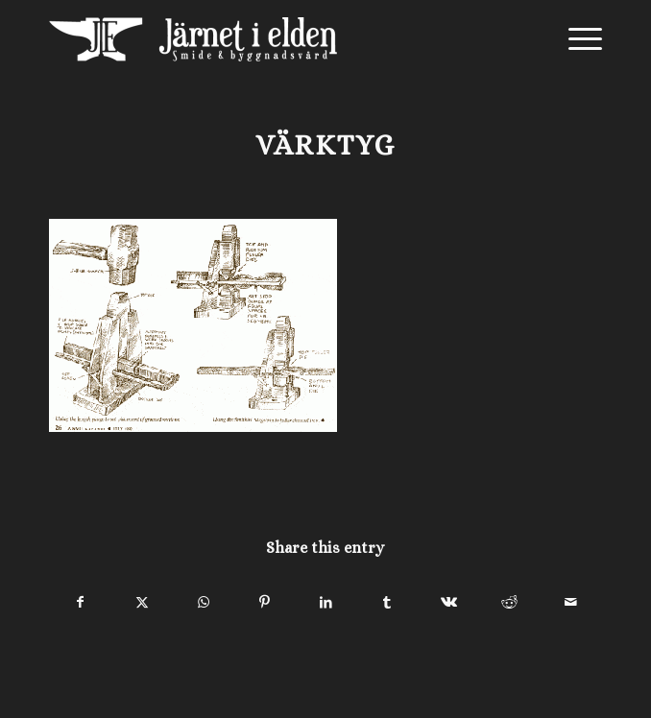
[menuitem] (575, 39)
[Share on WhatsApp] (203, 602)
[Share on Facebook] (80, 602)
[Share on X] (142, 602)
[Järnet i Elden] (270, 39)
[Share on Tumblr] (387, 602)
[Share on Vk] (449, 602)
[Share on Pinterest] (264, 602)
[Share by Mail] (571, 602)
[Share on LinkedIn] (326, 602)
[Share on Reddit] (509, 602)
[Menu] (575, 39)
